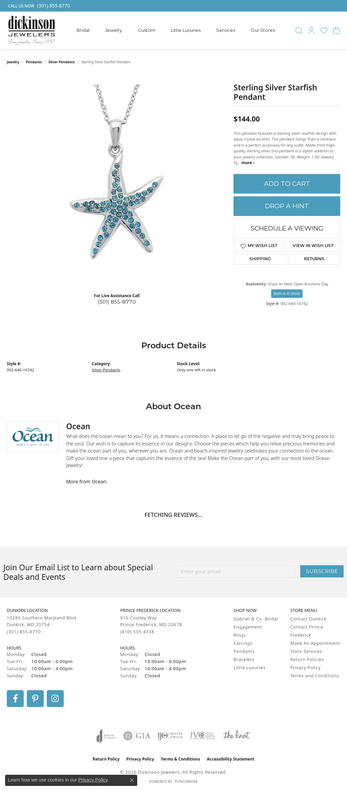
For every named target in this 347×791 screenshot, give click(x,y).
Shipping (260, 259)
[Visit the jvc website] (202, 735)
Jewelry (113, 30)
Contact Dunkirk (308, 619)
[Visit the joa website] (106, 735)
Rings (239, 635)
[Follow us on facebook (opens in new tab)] (15, 698)
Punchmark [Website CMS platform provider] (186, 781)
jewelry (13, 62)
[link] (38, 6)
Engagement (247, 627)
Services (225, 30)
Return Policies (307, 659)
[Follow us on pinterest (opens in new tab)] (35, 698)
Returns (314, 259)
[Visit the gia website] (136, 735)
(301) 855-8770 (117, 302)
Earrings (242, 643)
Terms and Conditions (314, 676)
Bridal (83, 30)
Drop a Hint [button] (287, 206)
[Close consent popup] (132, 780)
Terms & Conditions (180, 759)
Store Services (306, 651)
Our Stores (263, 30)
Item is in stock (287, 293)
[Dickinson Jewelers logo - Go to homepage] (31, 30)
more (249, 162)
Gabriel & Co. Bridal (255, 619)
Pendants (34, 62)
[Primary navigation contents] (176, 30)
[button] (299, 30)
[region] (117, 185)
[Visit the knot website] (236, 735)
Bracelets (243, 659)
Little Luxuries (186, 30)
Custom (146, 30)
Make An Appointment (315, 643)
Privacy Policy (305, 667)
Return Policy (106, 759)
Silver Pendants (61, 62)
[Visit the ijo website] (170, 735)
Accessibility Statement (230, 759)
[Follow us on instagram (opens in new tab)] (55, 698)
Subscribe (322, 571)
